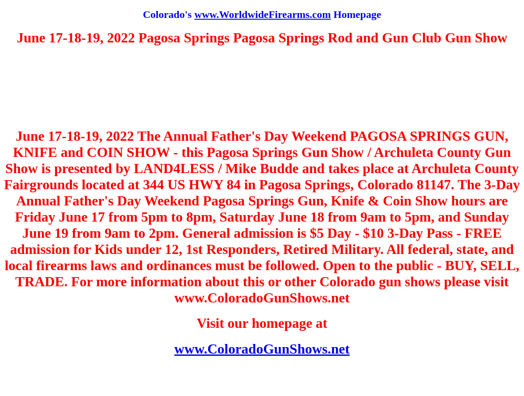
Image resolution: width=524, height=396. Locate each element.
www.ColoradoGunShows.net (262, 349)
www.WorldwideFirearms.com (262, 14)
